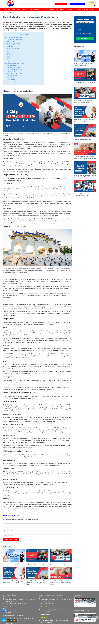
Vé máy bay (10, 46)
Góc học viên (72, 9)
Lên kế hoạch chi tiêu (12, 65)
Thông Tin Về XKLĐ (83, 9)
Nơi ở (8, 56)
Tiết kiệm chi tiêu (11, 71)
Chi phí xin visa (11, 45)
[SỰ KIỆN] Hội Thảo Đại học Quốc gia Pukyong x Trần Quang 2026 (13, 563)
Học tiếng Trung (11, 77)
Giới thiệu (13, 9)
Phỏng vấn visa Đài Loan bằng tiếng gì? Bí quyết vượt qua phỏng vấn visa (14, 581)
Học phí (9, 50)
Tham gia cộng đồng (12, 79)
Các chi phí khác (11, 61)
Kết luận (7, 83)
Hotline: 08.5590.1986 (77, 3)
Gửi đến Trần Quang (10, 539)
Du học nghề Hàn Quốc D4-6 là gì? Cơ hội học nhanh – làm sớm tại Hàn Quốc (85, 176)
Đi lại (8, 60)
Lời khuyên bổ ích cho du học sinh (13, 73)
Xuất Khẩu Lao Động (49, 9)
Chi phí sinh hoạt (9, 54)
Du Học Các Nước (23, 9)
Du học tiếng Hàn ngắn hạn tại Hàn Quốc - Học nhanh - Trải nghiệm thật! (61, 563)
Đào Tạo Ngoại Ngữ (35, 9)
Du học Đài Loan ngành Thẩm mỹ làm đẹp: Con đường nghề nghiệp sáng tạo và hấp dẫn (60, 582)
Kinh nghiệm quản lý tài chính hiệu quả (14, 63)
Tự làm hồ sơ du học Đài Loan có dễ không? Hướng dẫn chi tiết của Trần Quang (35, 582)
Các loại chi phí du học (12, 41)
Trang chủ (7, 9)
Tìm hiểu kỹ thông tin (12, 75)
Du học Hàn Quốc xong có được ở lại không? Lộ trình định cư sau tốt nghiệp (84, 194)
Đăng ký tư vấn (60, 3)
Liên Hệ (91, 9)
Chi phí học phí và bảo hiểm (12, 48)
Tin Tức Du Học (62, 9)
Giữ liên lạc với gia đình (13, 81)
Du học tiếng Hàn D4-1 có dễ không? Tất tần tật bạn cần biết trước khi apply (36, 563)
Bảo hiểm (9, 52)
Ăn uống (9, 58)
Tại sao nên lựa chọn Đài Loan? (15, 39)
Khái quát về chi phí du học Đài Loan (14, 37)
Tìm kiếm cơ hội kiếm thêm (13, 67)
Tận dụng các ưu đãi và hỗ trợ (14, 69)
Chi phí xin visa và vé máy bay (12, 43)
